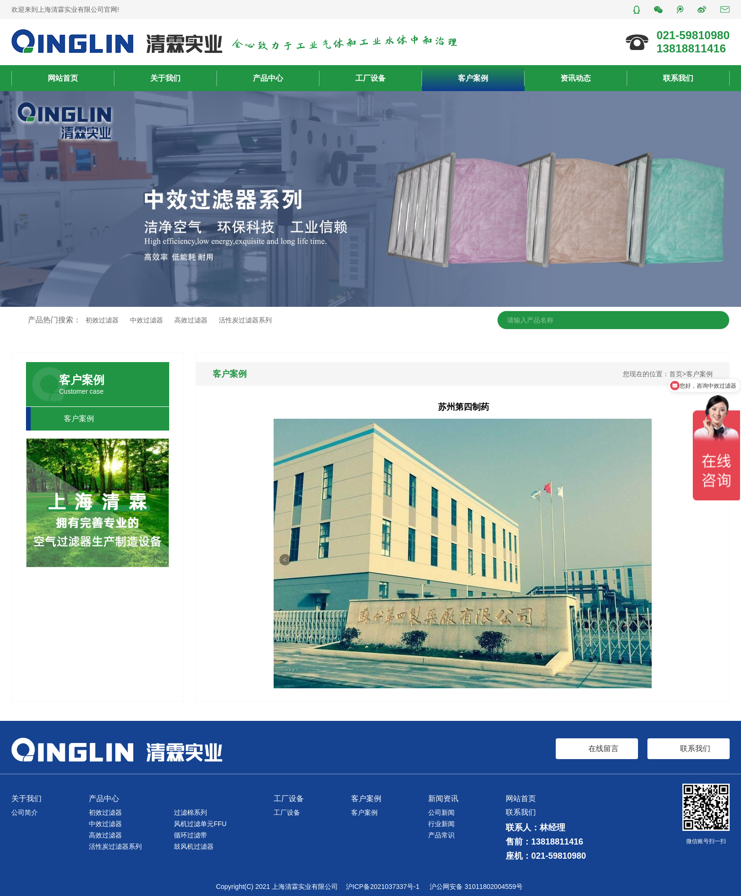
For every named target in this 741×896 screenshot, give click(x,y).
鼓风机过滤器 (194, 846)
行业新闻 (441, 824)
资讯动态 (575, 78)
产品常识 (441, 835)
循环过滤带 (190, 835)
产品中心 (268, 78)
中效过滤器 (146, 320)
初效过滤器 (102, 320)
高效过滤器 (190, 320)
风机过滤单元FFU (200, 824)
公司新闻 (441, 812)
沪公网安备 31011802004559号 (476, 886)
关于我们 (165, 78)
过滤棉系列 (190, 812)
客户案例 (473, 78)
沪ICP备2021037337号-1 (383, 886)
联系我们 (678, 78)
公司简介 (24, 812)
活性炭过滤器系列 (245, 320)
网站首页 (63, 78)
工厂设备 (370, 78)
